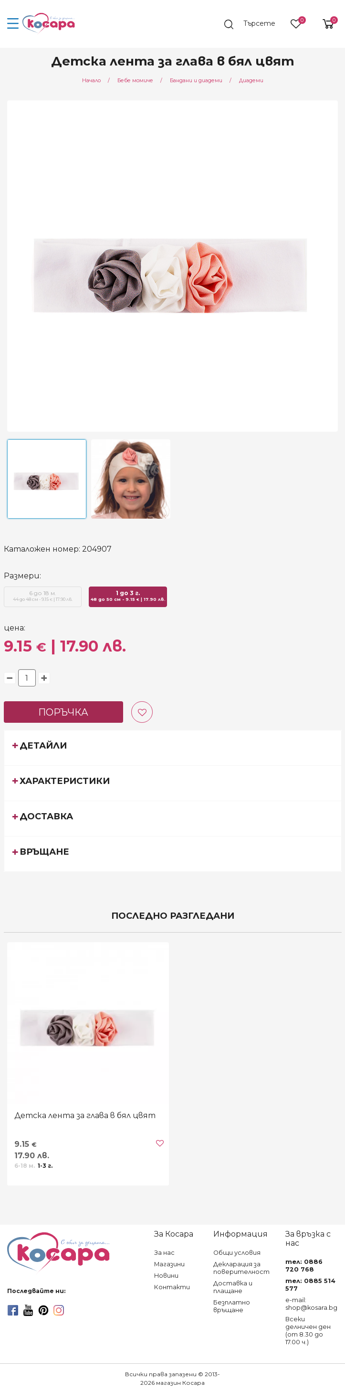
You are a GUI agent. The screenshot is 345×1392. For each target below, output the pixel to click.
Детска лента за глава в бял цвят (85, 1115)
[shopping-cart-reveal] (324, 23)
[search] (254, 24)
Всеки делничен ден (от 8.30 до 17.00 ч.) (308, 1331)
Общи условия (237, 1252)
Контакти (172, 1287)
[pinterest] (43, 1310)
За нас (164, 1252)
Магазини (169, 1264)
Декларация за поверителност (241, 1268)
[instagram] (58, 1310)
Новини (166, 1275)
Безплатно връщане (231, 1306)
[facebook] (13, 1310)
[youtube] (28, 1310)
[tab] (173, 747)
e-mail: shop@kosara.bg (311, 1303)
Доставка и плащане (232, 1287)
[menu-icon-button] (13, 24)
